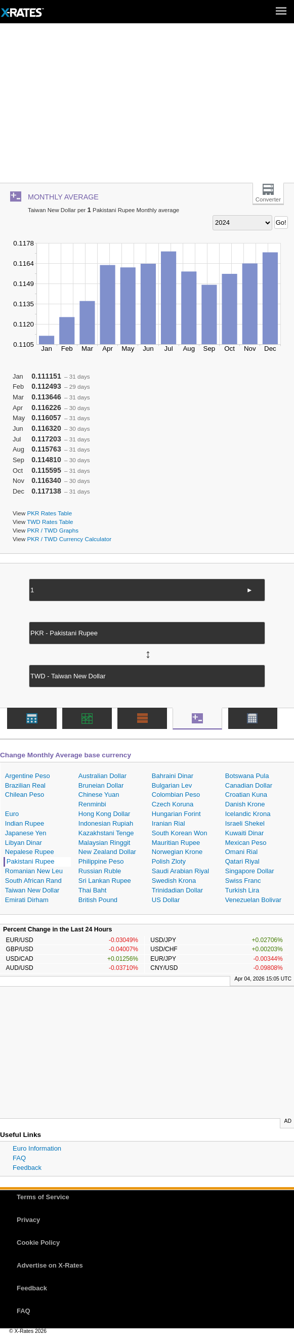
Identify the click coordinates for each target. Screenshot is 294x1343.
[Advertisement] (147, 107)
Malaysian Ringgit (104, 842)
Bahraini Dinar (172, 776)
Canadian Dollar (248, 785)
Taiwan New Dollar (32, 890)
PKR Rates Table (49, 513)
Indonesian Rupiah (105, 823)
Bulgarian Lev (172, 785)
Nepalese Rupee (29, 852)
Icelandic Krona (248, 814)
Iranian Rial (168, 823)
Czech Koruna (172, 804)
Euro (12, 814)
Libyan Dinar (23, 842)
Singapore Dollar (249, 871)
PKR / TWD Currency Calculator (69, 539)
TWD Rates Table (50, 521)
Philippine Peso (101, 861)
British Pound (97, 900)
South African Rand (33, 880)
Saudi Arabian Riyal (180, 871)
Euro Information (37, 1148)
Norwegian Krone (177, 852)
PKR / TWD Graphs (52, 530)
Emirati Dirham (27, 900)
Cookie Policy (38, 1242)
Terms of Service (43, 1197)
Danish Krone (245, 804)
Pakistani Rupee (31, 861)
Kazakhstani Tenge (106, 833)
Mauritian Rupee (176, 842)
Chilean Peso (24, 794)
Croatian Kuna (246, 794)
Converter (268, 199)
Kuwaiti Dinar (244, 833)
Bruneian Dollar (101, 785)
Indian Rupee (24, 823)
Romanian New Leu (34, 871)
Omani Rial (241, 852)
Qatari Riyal (242, 861)
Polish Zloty (169, 861)
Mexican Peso (246, 842)
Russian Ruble (99, 871)
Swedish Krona (174, 880)
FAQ (19, 1158)
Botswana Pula (247, 776)
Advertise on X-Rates (50, 1265)
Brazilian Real (25, 785)
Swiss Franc (243, 880)
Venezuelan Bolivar (253, 900)
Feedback (27, 1167)
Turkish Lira (242, 890)
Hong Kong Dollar (104, 814)
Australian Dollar (102, 776)
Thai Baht (92, 890)
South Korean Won (179, 833)
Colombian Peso (176, 794)
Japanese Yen (26, 833)
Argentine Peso (27, 776)
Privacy (28, 1220)
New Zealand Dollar (107, 852)
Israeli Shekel (245, 823)
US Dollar (166, 900)
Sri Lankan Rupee (104, 880)
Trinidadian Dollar (177, 890)
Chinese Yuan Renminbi (98, 799)
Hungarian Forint (176, 814)
